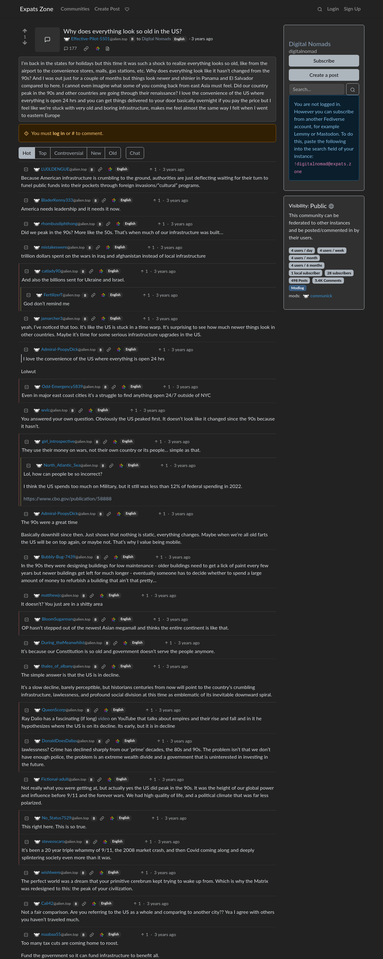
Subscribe (323, 60)
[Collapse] (26, 169)
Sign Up (352, 8)
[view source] (107, 48)
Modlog (297, 288)
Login (333, 8)
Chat (135, 153)
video (104, 718)
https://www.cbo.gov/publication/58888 (68, 498)
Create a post (324, 75)
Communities (75, 8)
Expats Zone (36, 8)
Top (43, 153)
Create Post (107, 8)
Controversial (68, 153)
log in (59, 133)
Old (113, 153)
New (96, 153)
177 (70, 48)
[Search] (317, 89)
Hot (27, 153)
